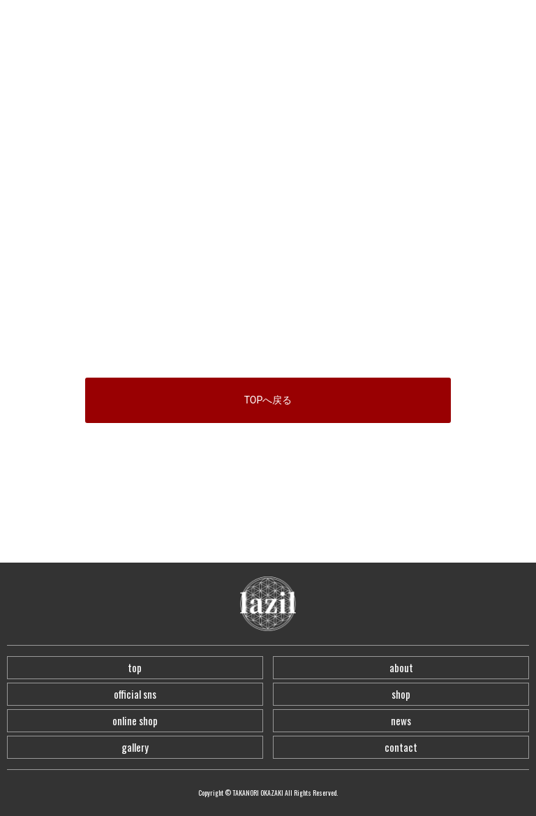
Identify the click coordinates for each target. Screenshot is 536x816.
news (401, 720)
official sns (135, 694)
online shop (135, 720)
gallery (135, 747)
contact (401, 747)
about (401, 667)
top (135, 667)
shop (401, 694)
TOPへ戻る (268, 400)
